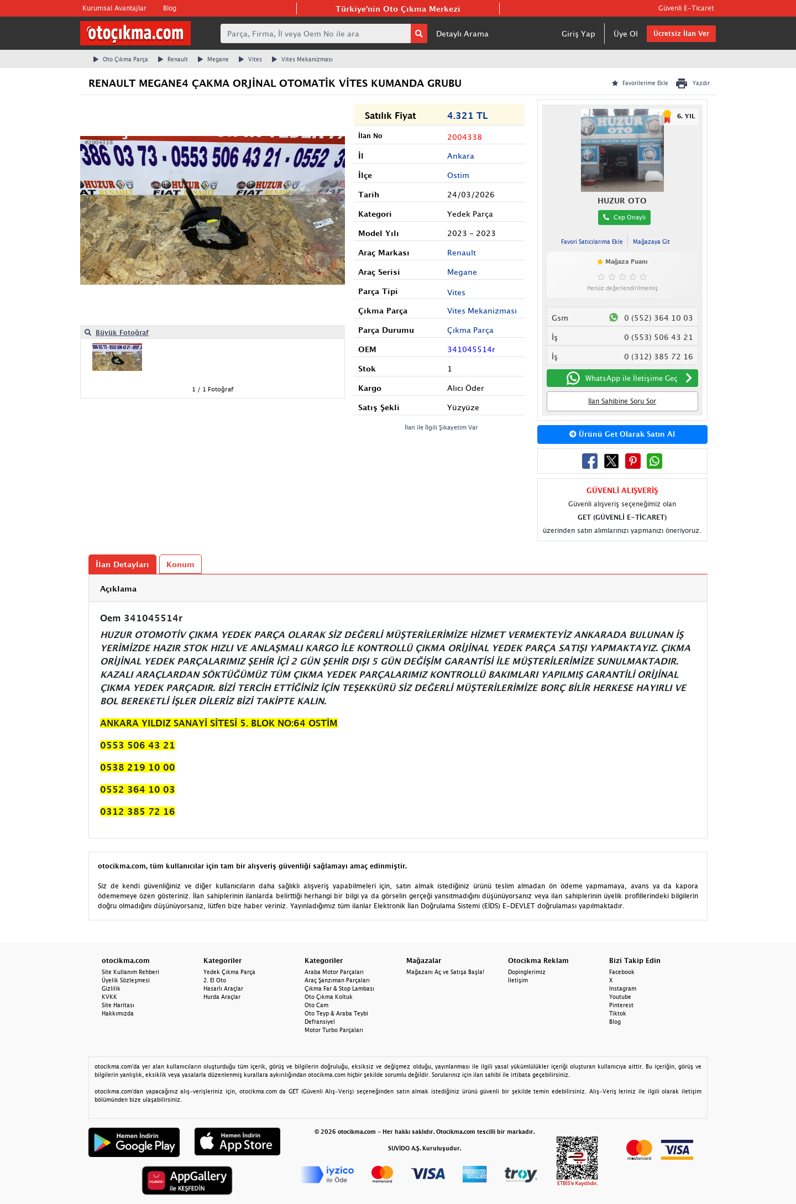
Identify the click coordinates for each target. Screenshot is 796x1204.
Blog (169, 8)
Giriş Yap (578, 33)
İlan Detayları (122, 564)
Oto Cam (316, 1005)
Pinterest (621, 1005)
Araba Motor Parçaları (334, 972)
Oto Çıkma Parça (120, 59)
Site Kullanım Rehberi (130, 972)
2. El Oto (214, 980)
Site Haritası (118, 1005)
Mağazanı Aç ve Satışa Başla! (445, 972)
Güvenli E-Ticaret (686, 8)
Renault (173, 59)
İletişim (518, 980)
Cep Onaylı (624, 217)
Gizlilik (111, 988)
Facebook (622, 972)
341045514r (471, 349)
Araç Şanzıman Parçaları (337, 980)
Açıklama (118, 588)
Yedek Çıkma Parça (229, 972)
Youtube (620, 996)
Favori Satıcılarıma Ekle (592, 241)
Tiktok (617, 1013)
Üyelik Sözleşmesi (126, 980)
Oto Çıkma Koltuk (329, 996)
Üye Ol (626, 33)
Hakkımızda (118, 1013)
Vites (250, 59)
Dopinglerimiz (527, 972)
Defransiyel (320, 1021)
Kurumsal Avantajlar (114, 8)
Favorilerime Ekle (640, 83)
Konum (180, 564)
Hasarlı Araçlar (223, 988)
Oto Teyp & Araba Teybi (336, 1013)
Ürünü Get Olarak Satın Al (622, 434)
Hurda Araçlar (221, 996)
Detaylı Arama (462, 33)
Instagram (622, 988)
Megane (213, 59)
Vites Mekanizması (302, 59)
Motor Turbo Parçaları (334, 1030)
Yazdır (692, 83)
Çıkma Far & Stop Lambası (339, 988)
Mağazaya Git (651, 241)
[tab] (398, 588)
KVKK (109, 996)
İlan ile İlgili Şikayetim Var (441, 427)
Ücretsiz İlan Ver (681, 33)
